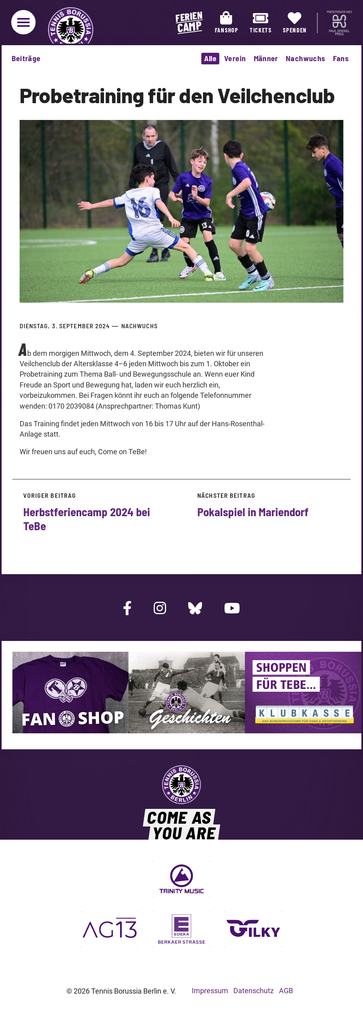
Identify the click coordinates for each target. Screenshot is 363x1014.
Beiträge (26, 58)
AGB (286, 991)
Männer (266, 58)
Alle (210, 58)
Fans (341, 58)
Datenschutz (253, 991)
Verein (235, 58)
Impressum (210, 991)
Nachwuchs (305, 58)
